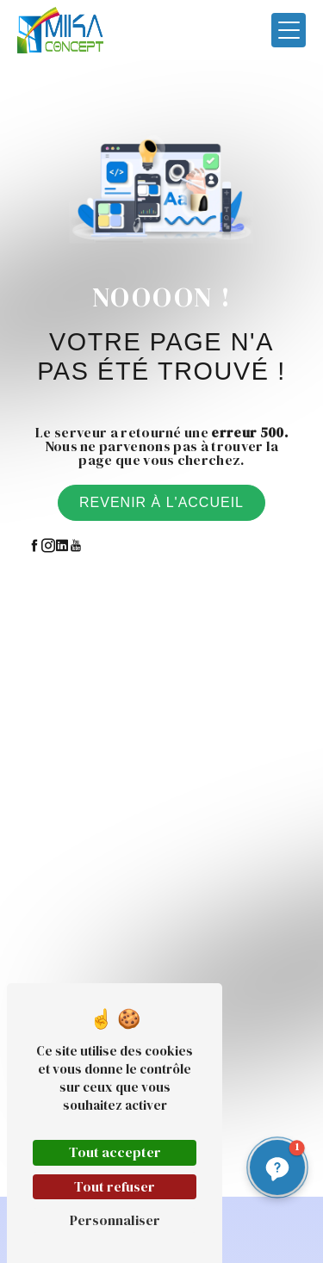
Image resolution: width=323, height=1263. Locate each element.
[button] (277, 1167)
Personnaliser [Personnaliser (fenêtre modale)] (115, 1219)
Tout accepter (115, 1151)
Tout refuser (114, 1186)
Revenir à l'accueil (161, 502)
